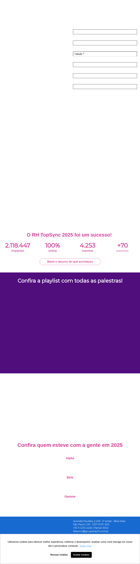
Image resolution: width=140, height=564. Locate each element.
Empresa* (79, 59)
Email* (77, 38)
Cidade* (77, 49)
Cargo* (77, 70)
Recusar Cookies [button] (59, 555)
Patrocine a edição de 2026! (70, 429)
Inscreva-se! (105, 96)
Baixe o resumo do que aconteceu (70, 261)
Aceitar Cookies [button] (81, 555)
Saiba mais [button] (85, 546)
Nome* (77, 27)
